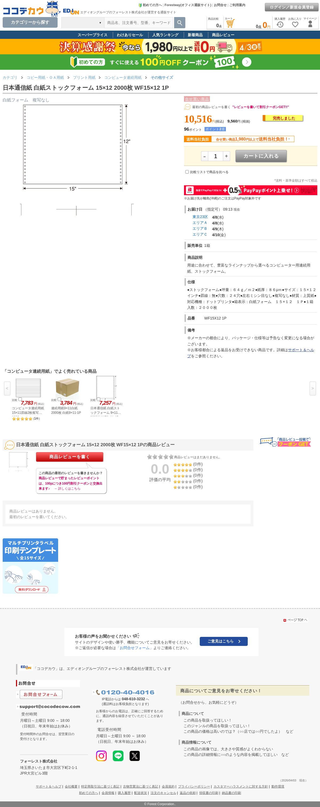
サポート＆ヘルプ (48, 786)
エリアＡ (200, 222)
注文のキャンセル (163, 793)
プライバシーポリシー (194, 786)
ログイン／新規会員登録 (292, 7)
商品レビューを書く (69, 456)
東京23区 (200, 217)
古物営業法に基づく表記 (140, 786)
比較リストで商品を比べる (209, 172)
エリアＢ (200, 228)
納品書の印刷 (231, 793)
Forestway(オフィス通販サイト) (188, 5)
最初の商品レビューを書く (211, 107)
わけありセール (130, 35)
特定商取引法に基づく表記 (100, 786)
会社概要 (71, 786)
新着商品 (195, 35)
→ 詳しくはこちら (67, 488)
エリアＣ (200, 234)
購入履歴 (124, 793)
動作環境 (277, 786)
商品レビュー (223, 35)
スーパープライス (92, 35)
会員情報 (108, 793)
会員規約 (168, 786)
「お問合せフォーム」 (134, 648)
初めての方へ (150, 5)
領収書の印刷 (208, 793)
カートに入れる (261, 156)
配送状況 (140, 793)
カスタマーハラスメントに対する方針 (241, 786)
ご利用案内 (237, 5)
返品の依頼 (188, 793)
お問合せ (220, 5)
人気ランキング (165, 35)
